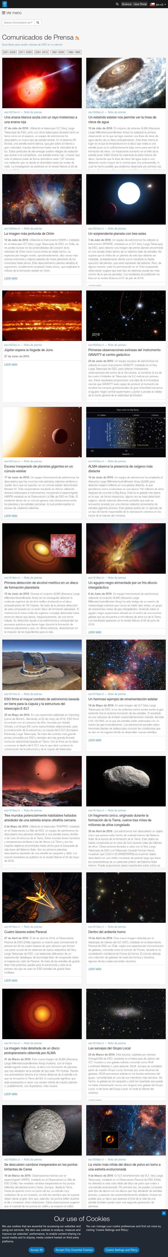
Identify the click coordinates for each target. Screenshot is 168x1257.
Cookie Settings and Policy (121, 1249)
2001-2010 (41, 52)
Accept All (37, 1249)
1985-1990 (74, 52)
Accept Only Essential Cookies (74, 1249)
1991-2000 (58, 52)
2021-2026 (9, 52)
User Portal (140, 4)
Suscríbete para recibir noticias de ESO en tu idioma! (32, 44)
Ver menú (12, 13)
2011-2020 (25, 52)
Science (126, 4)
